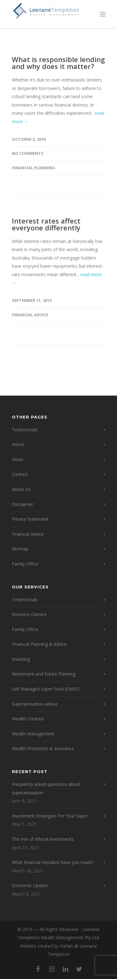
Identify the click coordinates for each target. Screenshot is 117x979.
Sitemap (20, 549)
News (17, 459)
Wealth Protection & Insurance (43, 748)
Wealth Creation (28, 719)
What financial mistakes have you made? (53, 862)
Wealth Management (33, 734)
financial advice (30, 315)
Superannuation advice (35, 704)
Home (18, 444)
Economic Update (30, 885)
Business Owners (29, 614)
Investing (21, 659)
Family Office (25, 564)
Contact (20, 474)
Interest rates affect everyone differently (46, 224)
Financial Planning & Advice (39, 644)
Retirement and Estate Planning (44, 674)
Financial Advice (28, 534)
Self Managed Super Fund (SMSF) (45, 689)
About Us (21, 489)
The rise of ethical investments (43, 839)
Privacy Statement (30, 519)
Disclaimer (22, 504)
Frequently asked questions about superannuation (46, 788)
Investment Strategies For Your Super (50, 816)
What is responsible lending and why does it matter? (58, 63)
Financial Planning (33, 168)
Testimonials (25, 430)
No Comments (27, 153)
